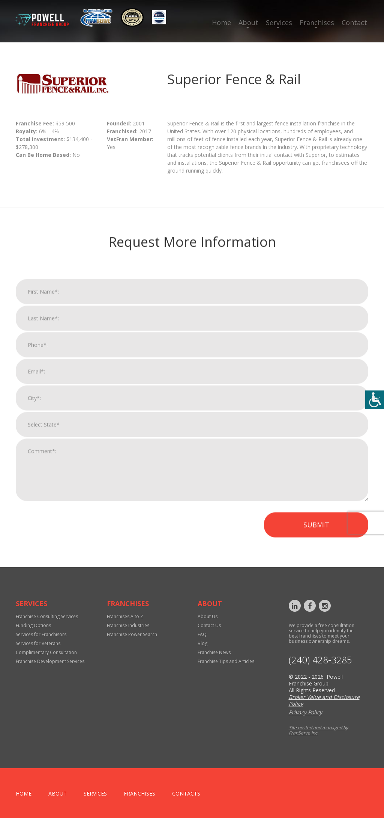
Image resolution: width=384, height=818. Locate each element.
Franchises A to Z (125, 616)
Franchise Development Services (50, 661)
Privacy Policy (305, 712)
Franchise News (214, 652)
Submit (316, 533)
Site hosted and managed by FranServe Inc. (318, 730)
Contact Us (209, 625)
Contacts (186, 793)
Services (279, 22)
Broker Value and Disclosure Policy (324, 700)
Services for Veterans (38, 643)
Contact (354, 22)
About (248, 22)
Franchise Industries (128, 625)
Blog (202, 643)
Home (221, 22)
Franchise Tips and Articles (226, 661)
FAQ (202, 634)
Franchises (317, 22)
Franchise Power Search (132, 634)
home (24, 793)
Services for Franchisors (41, 634)
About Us (208, 616)
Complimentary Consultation (46, 652)
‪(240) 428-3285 (320, 660)
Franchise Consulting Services (47, 616)
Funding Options (33, 625)
